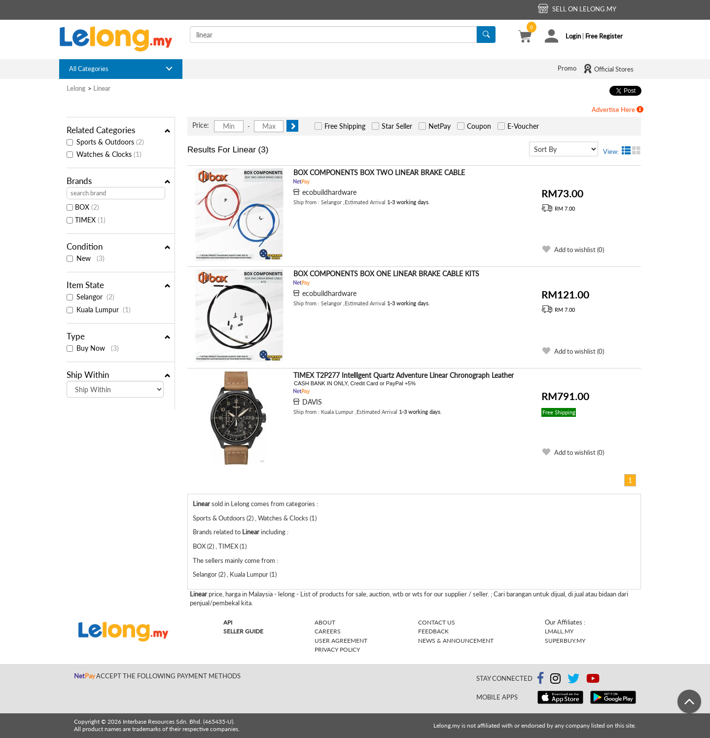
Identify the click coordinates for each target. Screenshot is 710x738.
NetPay (439, 126)
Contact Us (436, 622)
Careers (328, 631)
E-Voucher (523, 126)
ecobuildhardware (329, 192)
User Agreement (341, 640)
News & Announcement (456, 640)
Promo (567, 68)
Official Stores (608, 68)
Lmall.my (559, 631)
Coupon (479, 126)
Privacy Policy (337, 649)
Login (573, 36)
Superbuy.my (565, 640)
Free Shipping (344, 126)
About (325, 622)
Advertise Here (617, 109)
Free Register (604, 36)
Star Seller (397, 126)
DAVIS (312, 402)
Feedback (433, 631)
